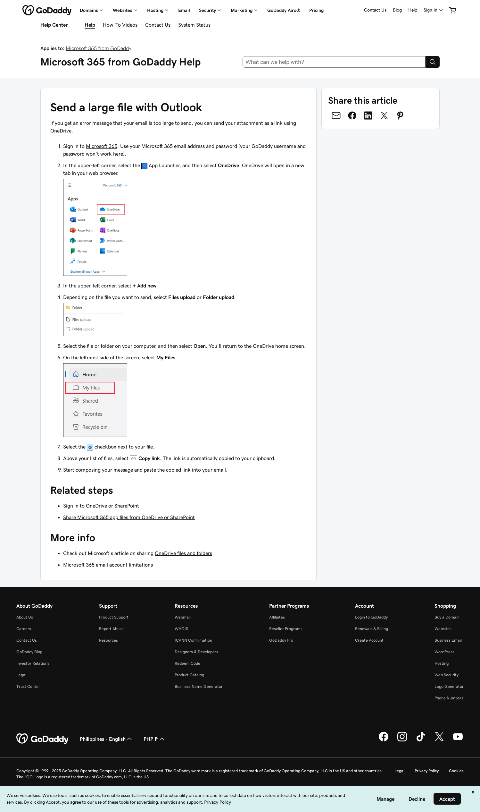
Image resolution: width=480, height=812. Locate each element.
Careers (23, 629)
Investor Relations (32, 663)
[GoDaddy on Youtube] (458, 740)
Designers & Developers (196, 652)
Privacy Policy (427, 771)
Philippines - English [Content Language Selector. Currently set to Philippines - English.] (106, 739)
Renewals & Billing (371, 629)
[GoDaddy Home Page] (43, 738)
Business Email (448, 640)
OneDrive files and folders (183, 553)
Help (412, 10)
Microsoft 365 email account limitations (108, 564)
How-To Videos (120, 24)
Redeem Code (187, 663)
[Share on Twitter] (384, 115)
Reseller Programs (285, 629)
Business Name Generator (199, 686)
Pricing (316, 10)
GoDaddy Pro (281, 640)
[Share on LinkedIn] (368, 115)
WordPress (444, 652)
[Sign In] (434, 10)
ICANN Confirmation (193, 640)
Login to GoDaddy (371, 617)
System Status (194, 24)
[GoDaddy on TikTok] (420, 740)
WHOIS (181, 629)
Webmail (183, 617)
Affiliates (277, 617)
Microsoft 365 (101, 146)
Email (184, 10)
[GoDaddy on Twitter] (439, 740)
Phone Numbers (448, 698)
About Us (24, 617)
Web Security (446, 675)
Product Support (113, 617)
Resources (108, 640)
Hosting (441, 663)
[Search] (433, 62)
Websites (442, 629)
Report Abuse (111, 629)
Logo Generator (449, 686)
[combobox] (334, 62)
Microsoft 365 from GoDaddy (98, 48)
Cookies (456, 771)
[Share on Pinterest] (400, 115)
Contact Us (375, 10)
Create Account (369, 640)
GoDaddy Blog (29, 652)
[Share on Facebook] (352, 115)
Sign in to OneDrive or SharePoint (101, 505)
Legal (21, 675)
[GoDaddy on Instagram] (402, 740)
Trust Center (28, 686)
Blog (397, 10)
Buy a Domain (446, 617)
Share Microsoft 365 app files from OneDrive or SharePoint (129, 517)
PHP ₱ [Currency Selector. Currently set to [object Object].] (155, 739)
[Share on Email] (336, 115)
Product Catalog (189, 675)
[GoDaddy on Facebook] (383, 740)
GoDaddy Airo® (283, 10)
